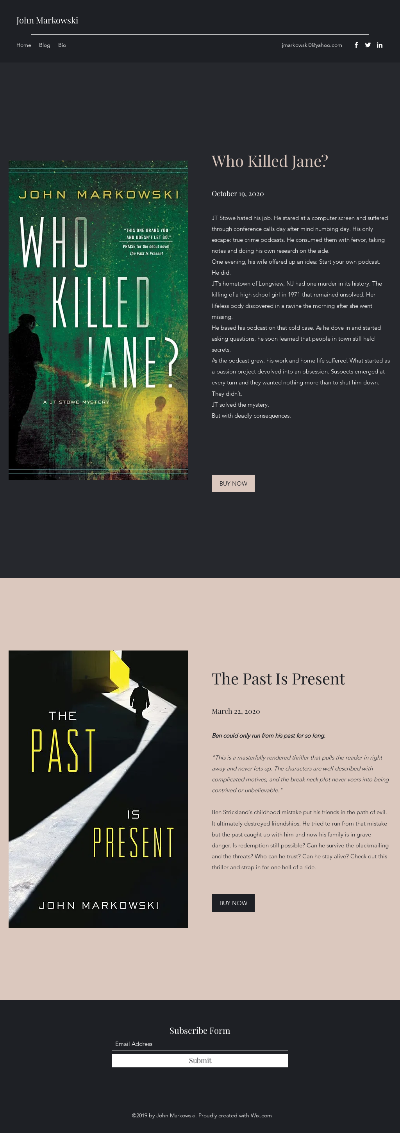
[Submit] (200, 1060)
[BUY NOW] (233, 483)
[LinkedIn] (380, 45)
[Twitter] (368, 45)
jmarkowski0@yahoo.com (312, 44)
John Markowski (47, 20)
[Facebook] (356, 45)
